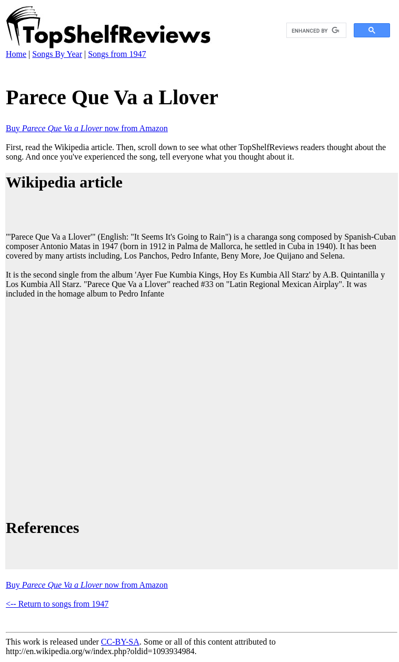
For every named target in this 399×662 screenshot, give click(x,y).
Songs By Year (57, 54)
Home (16, 54)
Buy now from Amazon (87, 128)
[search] (315, 30)
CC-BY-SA (120, 641)
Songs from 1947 (117, 54)
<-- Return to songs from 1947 (57, 603)
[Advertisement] (98, 407)
